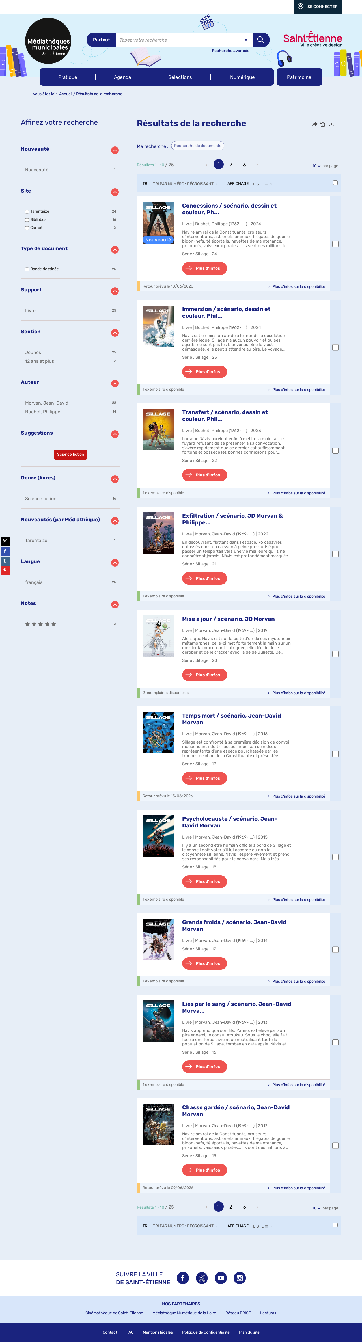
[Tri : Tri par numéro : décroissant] (187, 184)
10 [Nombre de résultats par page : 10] (315, 166)
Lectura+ (268, 1313)
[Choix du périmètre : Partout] (101, 40)
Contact (110, 1332)
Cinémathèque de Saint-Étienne (114, 1313)
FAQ (129, 1332)
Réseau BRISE (238, 1313)
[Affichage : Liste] (264, 184)
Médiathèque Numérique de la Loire (184, 1313)
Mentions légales (158, 1332)
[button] (68, 77)
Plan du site (249, 1332)
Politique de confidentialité (206, 1332)
